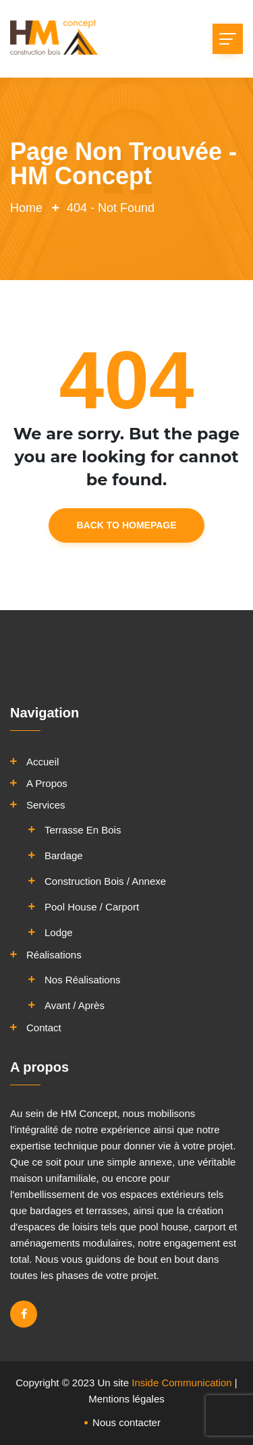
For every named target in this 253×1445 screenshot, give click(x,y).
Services (45, 805)
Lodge (59, 932)
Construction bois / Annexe (105, 881)
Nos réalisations (83, 979)
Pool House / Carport (92, 906)
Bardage (64, 855)
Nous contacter (126, 1422)
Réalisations (54, 954)
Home (26, 208)
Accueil (42, 761)
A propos (46, 783)
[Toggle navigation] (228, 39)
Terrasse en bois (83, 830)
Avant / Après (75, 1005)
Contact (43, 1027)
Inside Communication (181, 1382)
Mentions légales (126, 1399)
